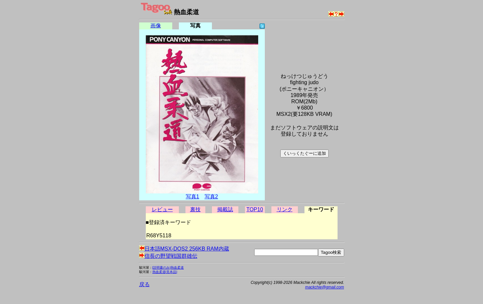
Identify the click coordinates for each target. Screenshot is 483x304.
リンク (285, 209)
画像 (155, 25)
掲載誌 (225, 209)
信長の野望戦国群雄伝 (168, 256)
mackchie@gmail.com (324, 287)
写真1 (192, 196)
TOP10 (254, 209)
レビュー (162, 209)
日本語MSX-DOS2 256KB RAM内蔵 (184, 249)
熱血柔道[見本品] (164, 272)
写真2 (211, 196)
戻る (144, 284)
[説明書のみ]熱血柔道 (168, 267)
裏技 (195, 209)
